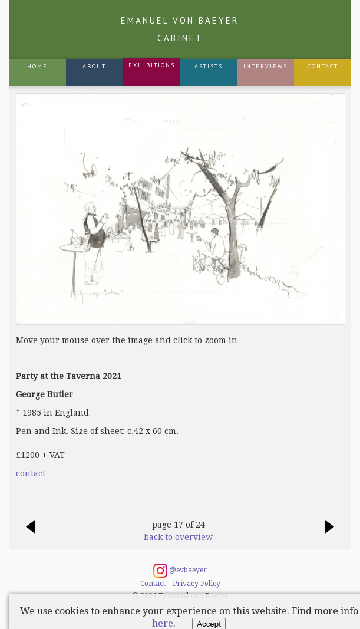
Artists (208, 66)
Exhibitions (151, 65)
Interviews (265, 66)
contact (30, 473)
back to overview (178, 537)
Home (37, 66)
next (330, 533)
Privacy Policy (196, 583)
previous (30, 533)
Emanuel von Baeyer (180, 29)
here (162, 623)
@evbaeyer (180, 571)
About (94, 66)
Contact (323, 66)
